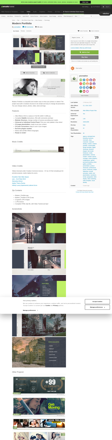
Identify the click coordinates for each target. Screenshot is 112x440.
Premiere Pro (18, 16)
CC (84, 105)
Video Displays (38, 20)
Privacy (55, 431)
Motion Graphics (44, 16)
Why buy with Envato (85, 48)
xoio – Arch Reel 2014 (19, 179)
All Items (3, 16)
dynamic (91, 149)
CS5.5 (90, 105)
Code (22, 11)
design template (87, 147)
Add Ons (60, 16)
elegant (85, 151)
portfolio (89, 164)
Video (28, 11)
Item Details (16, 31)
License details (75, 48)
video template (87, 180)
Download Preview (38, 66)
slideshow (85, 171)
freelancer (85, 153)
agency (85, 136)
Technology (47, 20)
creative (89, 143)
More (76, 16)
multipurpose (86, 160)
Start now (85, 2)
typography (90, 177)
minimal (93, 154)
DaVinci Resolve (34, 16)
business (90, 138)
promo (84, 169)
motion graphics (92, 158)
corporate (85, 142)
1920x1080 (86, 122)
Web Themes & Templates (9, 11)
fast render (90, 151)
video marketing (91, 178)
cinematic (85, 140)
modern (85, 156)
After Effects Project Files (27, 20)
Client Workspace (68, 16)
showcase (89, 169)
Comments (27, 27)
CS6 (86, 105)
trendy (84, 177)
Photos (50, 11)
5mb (84, 125)
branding (85, 138)
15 (83, 128)
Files (18, 20)
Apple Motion (26, 16)
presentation (86, 166)
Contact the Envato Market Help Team (85, 192)
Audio (35, 11)
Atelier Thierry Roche (18, 183)
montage (85, 158)
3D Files (57, 11)
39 (83, 133)
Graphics (42, 11)
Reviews (23, 31)
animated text (91, 136)
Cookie (48, 431)
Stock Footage (52, 16)
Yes (84, 113)
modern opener (92, 156)
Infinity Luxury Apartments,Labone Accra (24, 185)
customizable (91, 145)
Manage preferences (29, 436)
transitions (93, 175)
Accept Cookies (97, 428)
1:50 (84, 118)
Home (13, 20)
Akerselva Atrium (17, 181)
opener (92, 160)
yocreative (17, 27)
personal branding (88, 162)
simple (95, 169)
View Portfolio (84, 95)
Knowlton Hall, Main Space (20, 177)
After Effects (10, 16)
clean (90, 140)
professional (92, 167)
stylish (90, 173)
